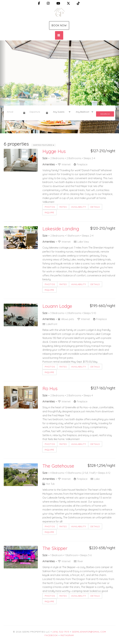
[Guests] (61, 111)
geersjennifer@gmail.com (89, 631)
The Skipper (54, 548)
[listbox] (59, 86)
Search (105, 114)
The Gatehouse (58, 466)
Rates (63, 206)
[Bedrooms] (83, 111)
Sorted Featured (43, 145)
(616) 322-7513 (61, 631)
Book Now (59, 25)
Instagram (67, 635)
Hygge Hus (54, 151)
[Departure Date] (36, 111)
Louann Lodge (57, 306)
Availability (78, 206)
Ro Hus (49, 388)
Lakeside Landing (60, 229)
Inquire (49, 212)
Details (95, 206)
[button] (3, 86)
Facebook (51, 635)
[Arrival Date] (13, 111)
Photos (50, 206)
